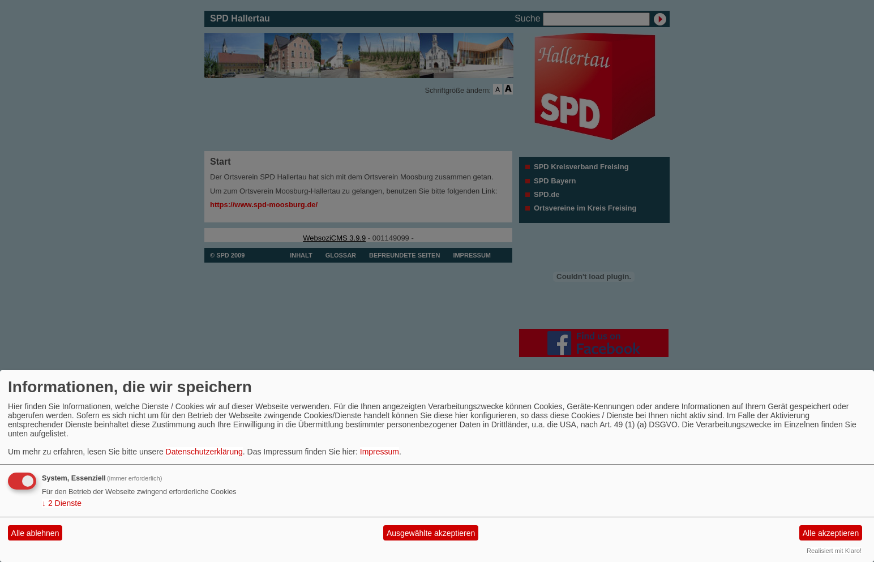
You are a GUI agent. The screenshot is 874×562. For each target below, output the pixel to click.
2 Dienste (62, 503)
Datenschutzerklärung (204, 451)
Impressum (379, 451)
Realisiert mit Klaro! (834, 550)
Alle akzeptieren (831, 533)
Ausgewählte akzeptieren (431, 533)
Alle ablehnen (35, 533)
